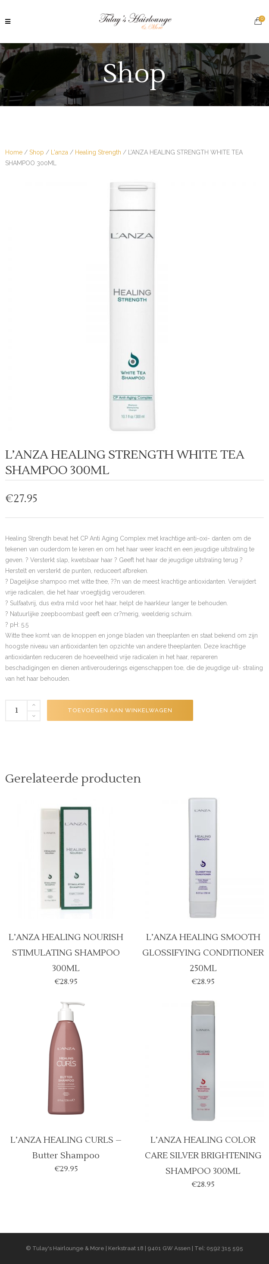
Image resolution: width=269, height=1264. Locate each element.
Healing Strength (98, 152)
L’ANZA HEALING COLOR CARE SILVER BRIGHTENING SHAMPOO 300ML (203, 1156)
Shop (36, 152)
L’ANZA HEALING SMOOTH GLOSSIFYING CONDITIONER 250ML (203, 953)
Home (13, 152)
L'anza (59, 152)
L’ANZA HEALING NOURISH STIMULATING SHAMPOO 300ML (66, 953)
